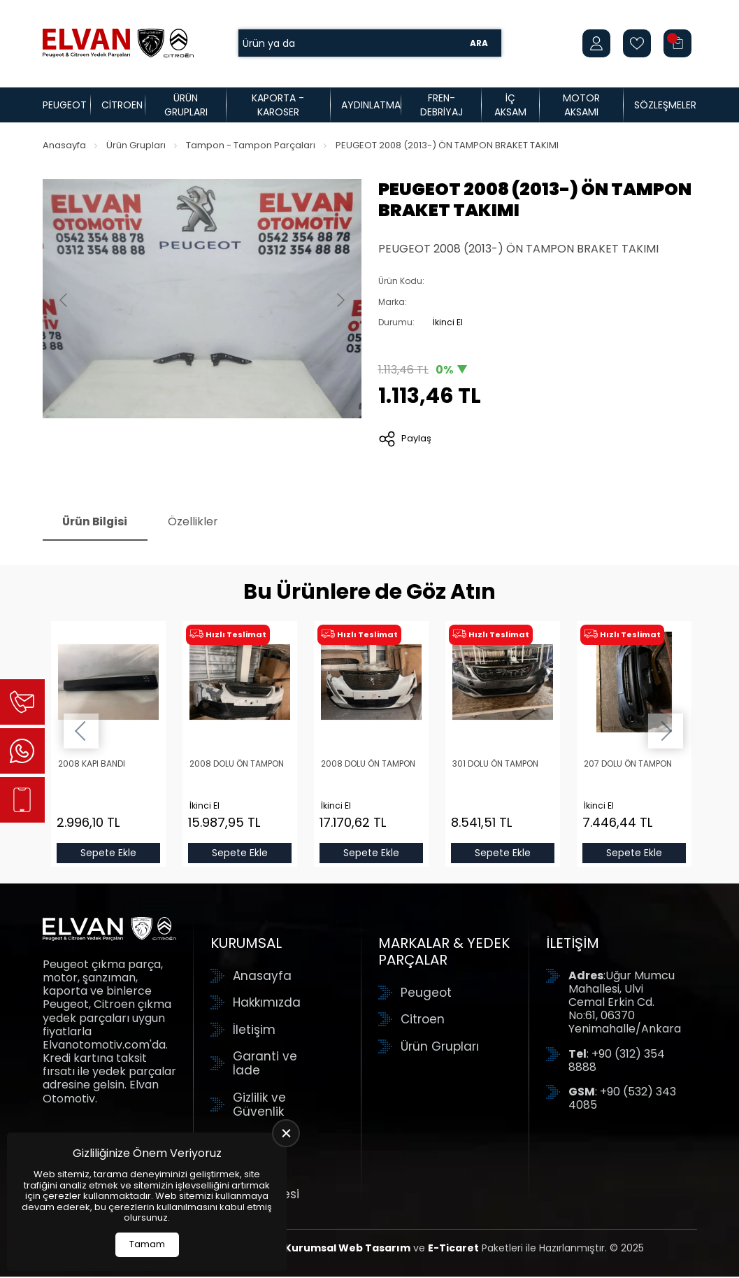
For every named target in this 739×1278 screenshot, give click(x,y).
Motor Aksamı (581, 105)
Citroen (122, 105)
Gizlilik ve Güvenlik (259, 1105)
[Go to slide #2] (238, 452)
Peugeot (65, 105)
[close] (286, 1133)
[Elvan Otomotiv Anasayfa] (118, 43)
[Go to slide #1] (165, 452)
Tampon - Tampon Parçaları (250, 145)
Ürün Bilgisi (97, 523)
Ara (479, 43)
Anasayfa (64, 145)
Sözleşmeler (665, 105)
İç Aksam (510, 105)
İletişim (254, 1030)
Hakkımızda (267, 1004)
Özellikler (198, 523)
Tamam (147, 1244)
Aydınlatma (371, 105)
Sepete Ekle (108, 854)
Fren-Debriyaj (441, 105)
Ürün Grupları (186, 105)
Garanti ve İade (265, 1064)
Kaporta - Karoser (278, 105)
